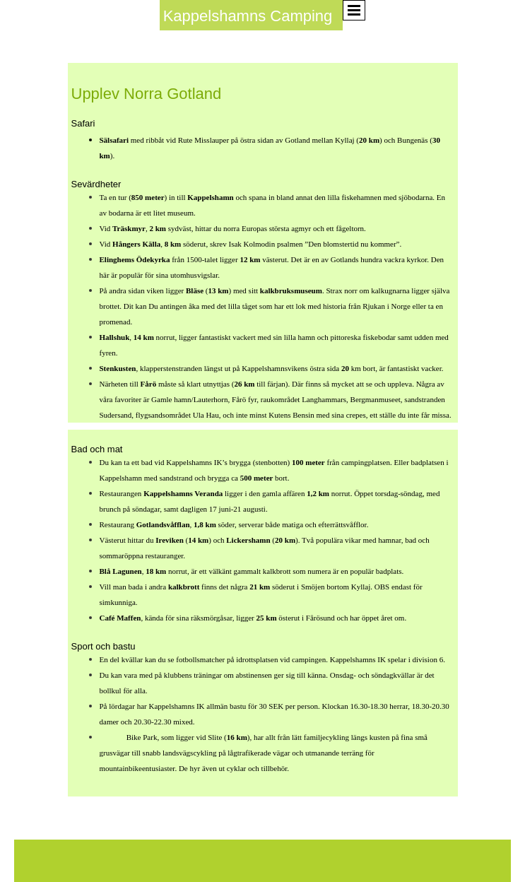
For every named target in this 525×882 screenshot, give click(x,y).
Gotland (112, 737)
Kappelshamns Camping (248, 16)
